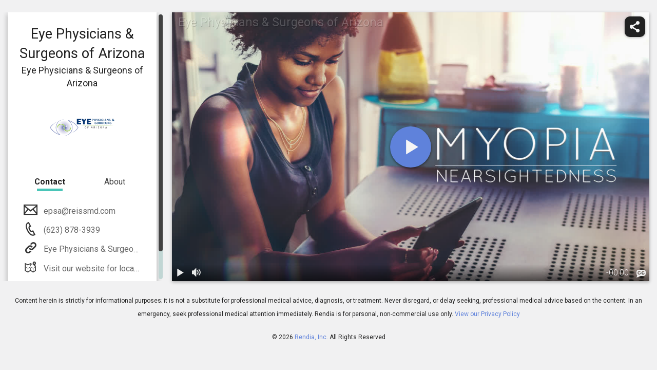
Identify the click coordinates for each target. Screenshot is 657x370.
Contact (49, 182)
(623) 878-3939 (71, 230)
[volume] (196, 273)
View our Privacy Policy (487, 314)
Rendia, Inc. (311, 337)
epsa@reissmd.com (78, 211)
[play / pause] (180, 273)
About (114, 182)
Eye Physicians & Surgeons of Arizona (111, 249)
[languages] (641, 274)
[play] (410, 147)
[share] (635, 26)
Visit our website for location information (116, 268)
